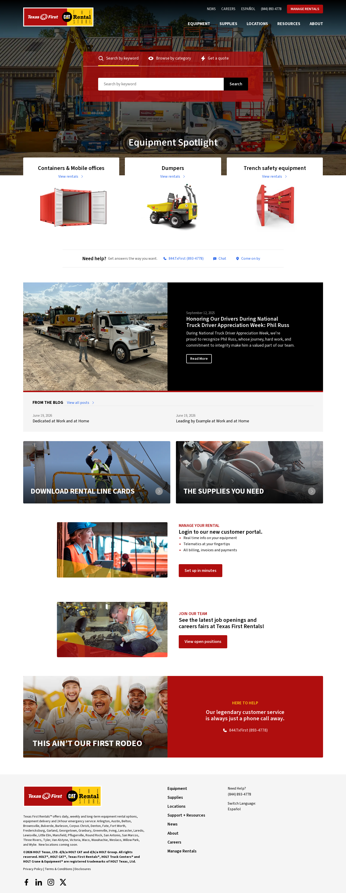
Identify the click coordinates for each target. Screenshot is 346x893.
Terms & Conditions (58, 869)
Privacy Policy (33, 869)
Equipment (199, 24)
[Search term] (161, 84)
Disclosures (82, 869)
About (316, 24)
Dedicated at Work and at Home (61, 421)
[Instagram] (51, 882)
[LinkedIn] (38, 882)
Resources (288, 24)
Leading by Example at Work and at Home (212, 421)
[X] (63, 882)
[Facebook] (26, 882)
